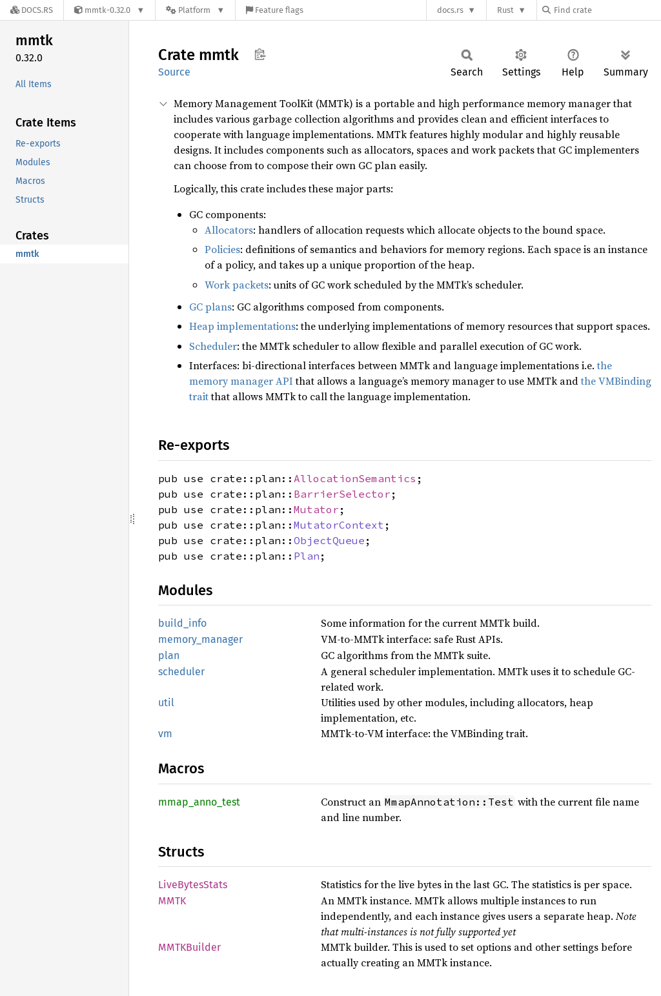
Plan (307, 555)
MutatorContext (339, 524)
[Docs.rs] (31, 10)
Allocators (229, 230)
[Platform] (195, 10)
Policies (222, 249)
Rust (505, 10)
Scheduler (213, 346)
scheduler (181, 672)
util (166, 702)
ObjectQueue (329, 540)
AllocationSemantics (355, 478)
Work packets (237, 285)
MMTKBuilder (189, 947)
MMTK (172, 901)
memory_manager (200, 639)
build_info (182, 623)
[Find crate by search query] (607, 10)
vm (165, 733)
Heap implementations (242, 326)
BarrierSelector (342, 493)
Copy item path (259, 54)
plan (168, 655)
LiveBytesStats (192, 885)
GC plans (210, 307)
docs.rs (450, 10)
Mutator (316, 509)
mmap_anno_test (199, 802)
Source (174, 72)
